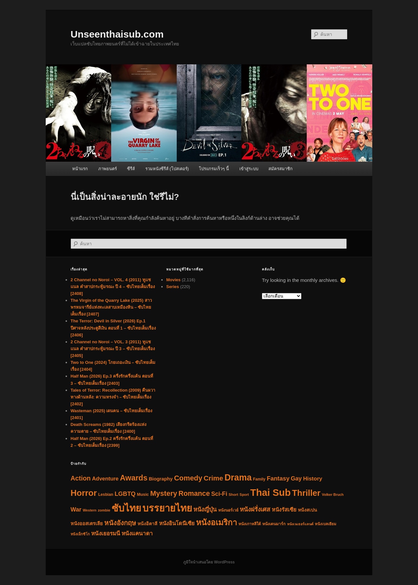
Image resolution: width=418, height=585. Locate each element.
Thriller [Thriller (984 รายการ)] (306, 492)
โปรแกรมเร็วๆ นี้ (214, 168)
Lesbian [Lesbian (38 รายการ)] (105, 494)
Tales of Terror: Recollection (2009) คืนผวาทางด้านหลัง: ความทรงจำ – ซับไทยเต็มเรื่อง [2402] (113, 397)
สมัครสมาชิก (280, 168)
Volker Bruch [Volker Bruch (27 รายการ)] (333, 494)
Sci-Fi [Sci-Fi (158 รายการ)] (219, 494)
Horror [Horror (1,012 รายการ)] (84, 492)
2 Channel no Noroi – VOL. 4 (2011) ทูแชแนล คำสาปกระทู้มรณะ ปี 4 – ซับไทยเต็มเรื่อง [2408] (113, 286)
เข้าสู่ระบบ (248, 168)
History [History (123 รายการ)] (312, 479)
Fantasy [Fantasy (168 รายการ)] (278, 478)
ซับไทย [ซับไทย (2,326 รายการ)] (126, 508)
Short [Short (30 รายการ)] (233, 494)
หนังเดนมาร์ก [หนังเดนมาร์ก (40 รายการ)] (274, 524)
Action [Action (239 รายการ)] (81, 478)
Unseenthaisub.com (117, 34)
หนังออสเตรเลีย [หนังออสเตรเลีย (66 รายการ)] (87, 523)
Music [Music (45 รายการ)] (143, 494)
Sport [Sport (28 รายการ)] (244, 494)
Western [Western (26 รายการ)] (89, 510)
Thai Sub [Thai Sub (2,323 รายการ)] (270, 492)
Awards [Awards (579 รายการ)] (133, 478)
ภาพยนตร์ (107, 168)
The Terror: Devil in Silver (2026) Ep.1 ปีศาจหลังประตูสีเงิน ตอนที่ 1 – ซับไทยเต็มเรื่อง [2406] (113, 327)
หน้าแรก (80, 168)
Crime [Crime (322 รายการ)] (213, 478)
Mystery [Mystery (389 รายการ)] (163, 493)
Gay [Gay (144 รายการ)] (296, 478)
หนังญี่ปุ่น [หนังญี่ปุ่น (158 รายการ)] (205, 509)
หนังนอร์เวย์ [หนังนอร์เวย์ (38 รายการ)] (228, 510)
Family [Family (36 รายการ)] (259, 479)
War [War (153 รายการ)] (76, 509)
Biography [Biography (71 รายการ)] (161, 478)
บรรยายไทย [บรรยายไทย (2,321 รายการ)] (167, 508)
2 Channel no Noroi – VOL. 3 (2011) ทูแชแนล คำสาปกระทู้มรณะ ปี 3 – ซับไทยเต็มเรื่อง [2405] (113, 348)
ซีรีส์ (131, 168)
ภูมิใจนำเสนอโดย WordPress (208, 562)
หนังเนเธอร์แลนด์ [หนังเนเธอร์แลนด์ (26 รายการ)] (300, 524)
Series (172, 286)
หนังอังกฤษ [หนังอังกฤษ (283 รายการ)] (120, 523)
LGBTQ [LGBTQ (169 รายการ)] (125, 493)
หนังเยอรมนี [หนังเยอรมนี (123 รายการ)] (105, 533)
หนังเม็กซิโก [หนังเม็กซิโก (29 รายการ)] (80, 534)
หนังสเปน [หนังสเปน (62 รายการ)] (307, 509)
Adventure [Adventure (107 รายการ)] (105, 478)
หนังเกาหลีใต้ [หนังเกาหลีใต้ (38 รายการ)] (249, 524)
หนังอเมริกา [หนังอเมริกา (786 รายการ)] (216, 522)
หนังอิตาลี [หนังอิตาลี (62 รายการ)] (147, 523)
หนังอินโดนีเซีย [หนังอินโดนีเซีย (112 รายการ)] (177, 523)
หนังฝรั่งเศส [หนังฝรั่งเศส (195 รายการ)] (255, 509)
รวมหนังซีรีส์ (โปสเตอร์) (167, 168)
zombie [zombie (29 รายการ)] (104, 510)
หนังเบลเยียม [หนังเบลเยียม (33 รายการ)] (325, 524)
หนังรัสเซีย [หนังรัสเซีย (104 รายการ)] (284, 509)
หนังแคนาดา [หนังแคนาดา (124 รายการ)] (137, 533)
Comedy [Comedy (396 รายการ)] (188, 478)
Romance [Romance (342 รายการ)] (194, 493)
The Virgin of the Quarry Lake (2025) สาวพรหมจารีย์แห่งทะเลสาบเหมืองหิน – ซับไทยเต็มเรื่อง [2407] (111, 307)
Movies (173, 279)
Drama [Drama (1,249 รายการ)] (237, 477)
